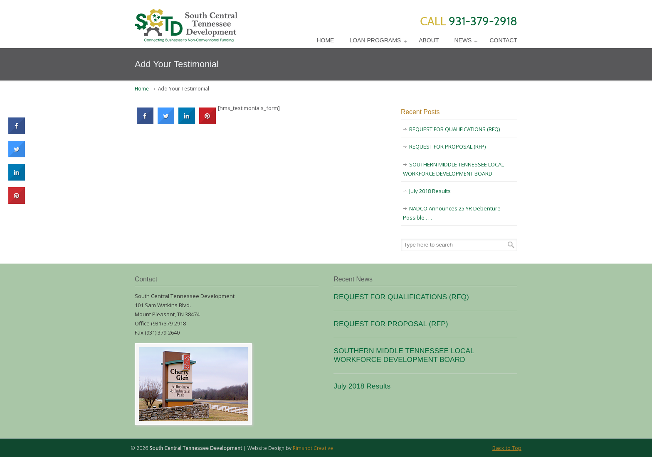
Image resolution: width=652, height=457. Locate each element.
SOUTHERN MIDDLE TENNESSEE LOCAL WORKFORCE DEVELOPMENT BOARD (453, 169)
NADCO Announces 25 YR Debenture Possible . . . (452, 213)
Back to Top (506, 448)
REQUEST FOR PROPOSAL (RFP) (447, 146)
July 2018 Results (430, 191)
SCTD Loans (186, 22)
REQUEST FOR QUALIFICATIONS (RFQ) (454, 129)
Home (142, 88)
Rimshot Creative (313, 448)
